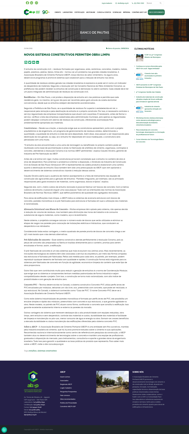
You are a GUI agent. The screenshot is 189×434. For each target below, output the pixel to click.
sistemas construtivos (47, 350)
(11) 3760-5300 (139, 3)
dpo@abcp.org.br (30, 415)
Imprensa (126, 12)
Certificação (79, 12)
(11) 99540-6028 (35, 407)
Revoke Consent (4, 430)
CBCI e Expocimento (156, 12)
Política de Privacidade (68, 403)
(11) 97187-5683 (34, 410)
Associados (64, 380)
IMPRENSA (125, 48)
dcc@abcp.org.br (123, 3)
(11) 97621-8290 (39, 405)
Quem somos (65, 377)
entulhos (33, 350)
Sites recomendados (67, 399)
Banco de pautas (114, 48)
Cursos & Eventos (104, 12)
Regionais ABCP (66, 384)
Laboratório (68, 12)
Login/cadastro (107, 3)
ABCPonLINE (90, 12)
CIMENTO (58, 12)
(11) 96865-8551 (39, 402)
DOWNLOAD (117, 12)
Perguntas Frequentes (68, 392)
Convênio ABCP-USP (139, 12)
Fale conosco (65, 395)
